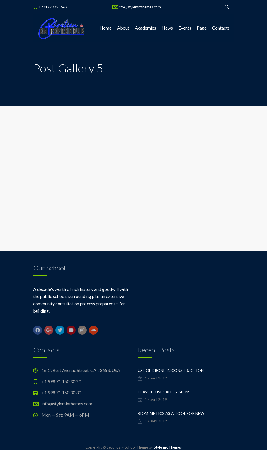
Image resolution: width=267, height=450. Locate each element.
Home (105, 27)
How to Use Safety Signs (164, 391)
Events (184, 27)
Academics (145, 27)
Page (202, 27)
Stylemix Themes (168, 447)
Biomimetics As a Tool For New (171, 413)
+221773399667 (53, 7)
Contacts (221, 27)
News (167, 27)
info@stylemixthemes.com (139, 7)
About (123, 27)
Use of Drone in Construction (171, 370)
